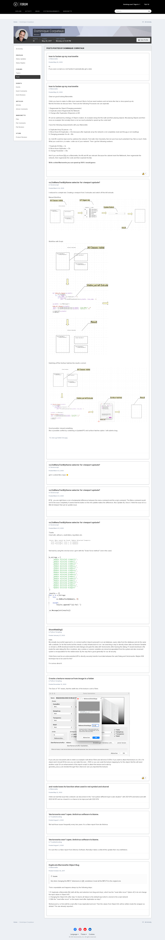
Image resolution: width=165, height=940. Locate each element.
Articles (18, 105)
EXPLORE (18, 11)
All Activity (19, 49)
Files (17, 119)
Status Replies (20, 63)
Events (18, 87)
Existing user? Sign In (131, 4)
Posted (56, 62)
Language (74, 934)
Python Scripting (56, 632)
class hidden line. (59, 438)
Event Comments (21, 91)
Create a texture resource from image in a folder (71, 678)
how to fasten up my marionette (63, 56)
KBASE (37, 11)
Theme (84, 934)
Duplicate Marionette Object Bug (64, 865)
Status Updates (21, 59)
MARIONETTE (67, 11)
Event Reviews (20, 95)
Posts (18, 77)
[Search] (124, 11)
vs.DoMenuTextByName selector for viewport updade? (74, 182)
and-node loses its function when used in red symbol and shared (79, 787)
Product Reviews (21, 137)
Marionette (54, 59)
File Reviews (20, 127)
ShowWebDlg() (56, 630)
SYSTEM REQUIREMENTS (51, 11)
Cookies (92, 934)
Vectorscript (54, 185)
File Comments (21, 123)
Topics (18, 73)
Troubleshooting (56, 817)
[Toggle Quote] (52, 876)
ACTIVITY (28, 11)
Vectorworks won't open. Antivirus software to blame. (74, 814)
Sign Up (146, 4)
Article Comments (22, 109)
